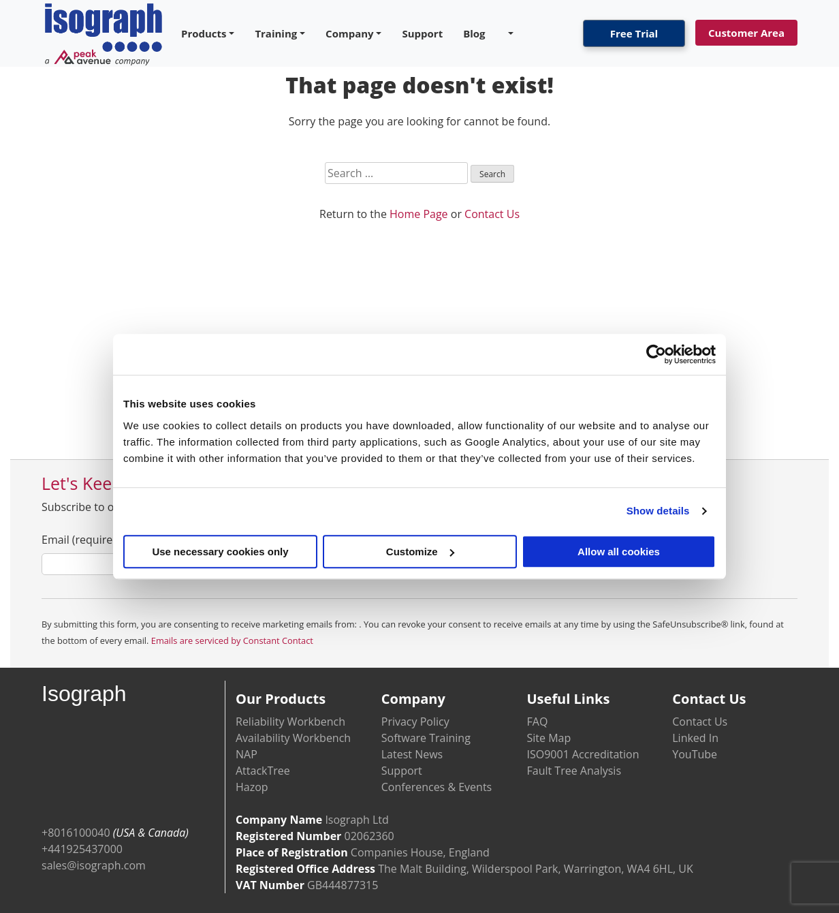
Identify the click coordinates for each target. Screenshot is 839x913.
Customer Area (746, 33)
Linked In (695, 737)
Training (276, 33)
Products (204, 33)
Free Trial (634, 33)
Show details (658, 510)
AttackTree (263, 770)
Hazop (252, 786)
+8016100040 (76, 832)
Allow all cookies (618, 551)
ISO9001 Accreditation (583, 754)
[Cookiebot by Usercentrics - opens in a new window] (656, 354)
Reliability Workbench (290, 721)
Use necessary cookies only (220, 551)
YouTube (694, 754)
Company (350, 33)
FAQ (537, 721)
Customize (420, 551)
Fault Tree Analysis (574, 770)
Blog (474, 33)
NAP (246, 754)
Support (422, 33)
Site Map (549, 737)
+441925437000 (82, 848)
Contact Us (492, 213)
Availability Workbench (293, 737)
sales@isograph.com (94, 865)
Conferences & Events (436, 786)
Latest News (412, 754)
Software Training (426, 737)
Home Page (419, 213)
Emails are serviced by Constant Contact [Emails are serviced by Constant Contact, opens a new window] (232, 640)
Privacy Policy (415, 721)
